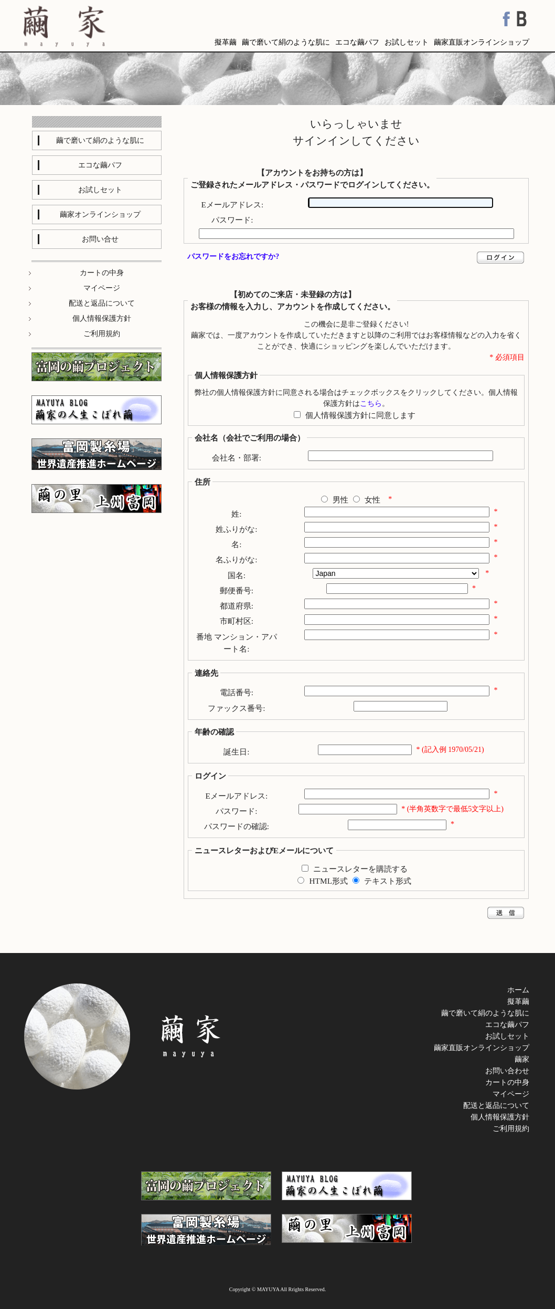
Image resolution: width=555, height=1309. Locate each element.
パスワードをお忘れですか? (233, 256)
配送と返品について (496, 1105)
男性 (340, 499)
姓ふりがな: (236, 529)
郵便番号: (236, 590)
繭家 (522, 1059)
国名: (237, 575)
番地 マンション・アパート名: (236, 642)
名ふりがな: (236, 559)
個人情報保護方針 (500, 1117)
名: (236, 544)
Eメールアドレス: (232, 204)
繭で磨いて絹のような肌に (286, 42)
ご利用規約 (511, 1129)
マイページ (511, 1094)
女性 (372, 499)
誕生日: (236, 751)
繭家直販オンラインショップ (481, 42)
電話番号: (236, 692)
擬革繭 (226, 42)
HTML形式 (328, 880)
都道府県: (236, 605)
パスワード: (232, 219)
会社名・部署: (236, 457)
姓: (236, 513)
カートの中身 (507, 1082)
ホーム (518, 990)
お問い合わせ (507, 1071)
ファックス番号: (236, 708)
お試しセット (407, 42)
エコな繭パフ (357, 42)
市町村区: (236, 620)
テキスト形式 (387, 880)
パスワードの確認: (236, 826)
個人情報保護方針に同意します (360, 415)
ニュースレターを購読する (360, 868)
